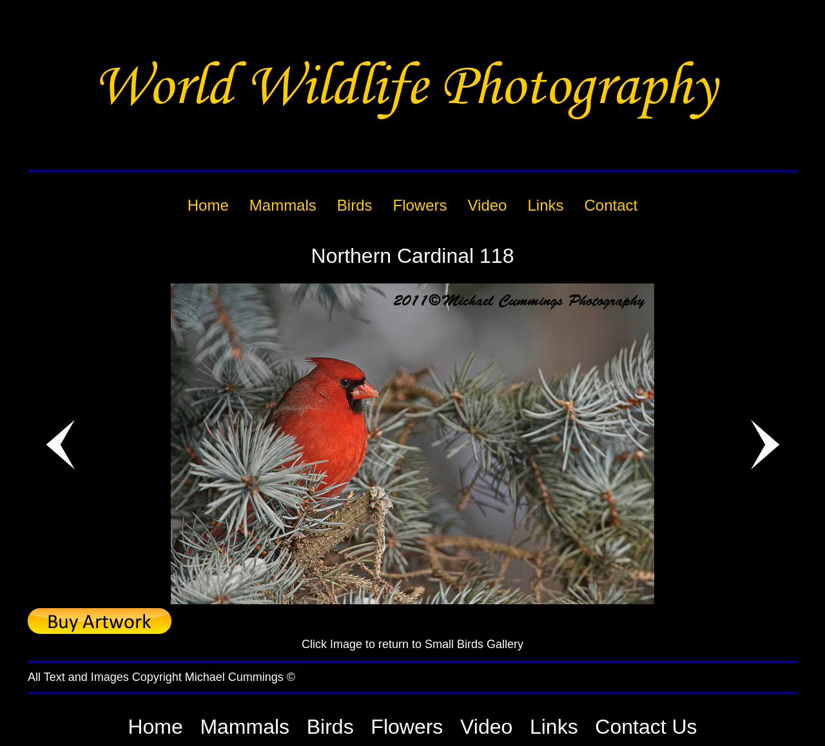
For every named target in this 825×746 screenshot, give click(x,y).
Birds (330, 726)
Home (155, 726)
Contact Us (646, 726)
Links (554, 726)
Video (486, 726)
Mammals (244, 726)
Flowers (407, 726)
